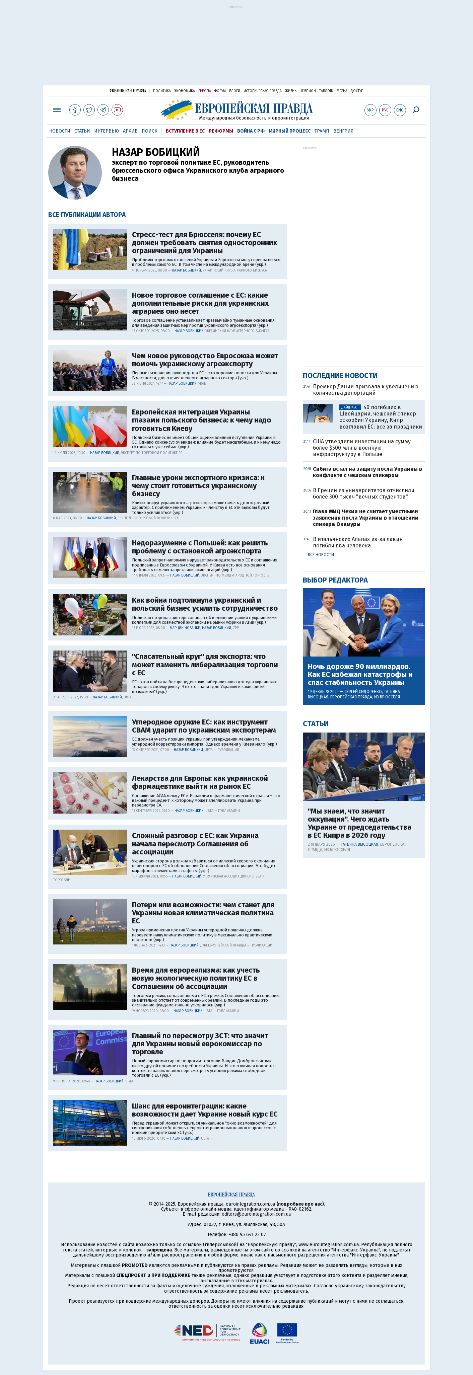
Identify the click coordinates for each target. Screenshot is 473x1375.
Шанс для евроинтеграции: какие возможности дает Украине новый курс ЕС (205, 1110)
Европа (204, 91)
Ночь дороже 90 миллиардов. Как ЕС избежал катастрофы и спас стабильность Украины (360, 675)
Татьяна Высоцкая (359, 844)
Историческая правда (263, 91)
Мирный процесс (290, 131)
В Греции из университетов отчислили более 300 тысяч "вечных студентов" (363, 493)
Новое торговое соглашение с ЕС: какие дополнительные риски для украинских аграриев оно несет (200, 303)
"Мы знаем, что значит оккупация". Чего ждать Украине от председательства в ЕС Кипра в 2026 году (359, 823)
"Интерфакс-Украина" (355, 1250)
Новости (59, 131)
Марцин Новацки (185, 628)
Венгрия (343, 131)
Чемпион (308, 91)
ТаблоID (326, 91)
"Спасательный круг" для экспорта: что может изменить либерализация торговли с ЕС (205, 665)
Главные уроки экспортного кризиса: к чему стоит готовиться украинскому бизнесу (198, 486)
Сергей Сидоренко (363, 691)
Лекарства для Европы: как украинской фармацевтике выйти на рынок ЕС (200, 782)
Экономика (184, 91)
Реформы (221, 131)
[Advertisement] (236, 47)
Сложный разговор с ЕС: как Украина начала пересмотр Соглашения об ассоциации (195, 844)
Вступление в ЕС (185, 131)
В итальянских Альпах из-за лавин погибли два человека (358, 542)
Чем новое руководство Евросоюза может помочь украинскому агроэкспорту (205, 360)
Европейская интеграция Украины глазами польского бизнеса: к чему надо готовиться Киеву (201, 420)
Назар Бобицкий (186, 271)
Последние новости (340, 375)
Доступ (357, 91)
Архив (130, 131)
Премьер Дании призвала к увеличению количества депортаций (365, 389)
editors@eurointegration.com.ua (256, 1214)
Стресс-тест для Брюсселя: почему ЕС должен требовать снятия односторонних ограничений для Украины (204, 243)
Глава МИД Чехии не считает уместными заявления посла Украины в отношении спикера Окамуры (365, 517)
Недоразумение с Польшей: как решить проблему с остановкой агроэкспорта (200, 547)
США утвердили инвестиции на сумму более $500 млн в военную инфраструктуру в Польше (362, 447)
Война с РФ (251, 131)
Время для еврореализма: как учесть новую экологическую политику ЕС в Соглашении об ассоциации (196, 978)
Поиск (149, 131)
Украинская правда (128, 90)
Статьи (82, 131)
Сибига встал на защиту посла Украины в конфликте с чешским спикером (367, 472)
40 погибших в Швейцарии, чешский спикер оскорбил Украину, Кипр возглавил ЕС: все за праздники (380, 417)
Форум (220, 91)
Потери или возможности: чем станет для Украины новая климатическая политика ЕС (203, 913)
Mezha (342, 91)
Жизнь (290, 91)
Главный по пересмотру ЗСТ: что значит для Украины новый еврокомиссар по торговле (200, 1044)
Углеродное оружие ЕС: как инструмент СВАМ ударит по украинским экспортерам (204, 726)
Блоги (234, 91)
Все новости (321, 554)
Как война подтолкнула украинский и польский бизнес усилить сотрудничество (205, 604)
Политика (162, 91)
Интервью (106, 131)
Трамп (322, 131)
